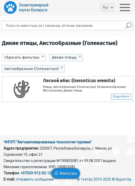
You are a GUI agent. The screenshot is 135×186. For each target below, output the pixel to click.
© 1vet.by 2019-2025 (94, 179)
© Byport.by (121, 179)
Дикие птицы (64, 57)
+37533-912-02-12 (35, 173)
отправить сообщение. (35, 179)
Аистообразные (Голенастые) (31, 68)
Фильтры (68, 173)
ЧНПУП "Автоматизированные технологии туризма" (48, 142)
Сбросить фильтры (22, 57)
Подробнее (121, 96)
